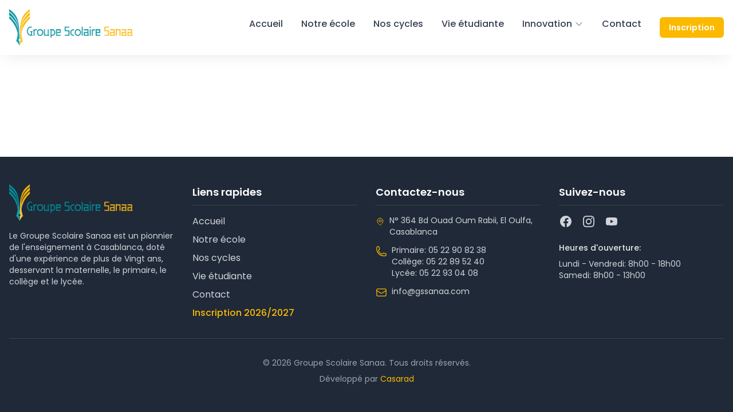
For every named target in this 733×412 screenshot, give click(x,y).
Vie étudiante (473, 23)
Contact (621, 23)
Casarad (397, 379)
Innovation (553, 23)
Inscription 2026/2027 (243, 312)
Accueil (266, 23)
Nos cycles (398, 23)
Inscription (692, 27)
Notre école (328, 23)
